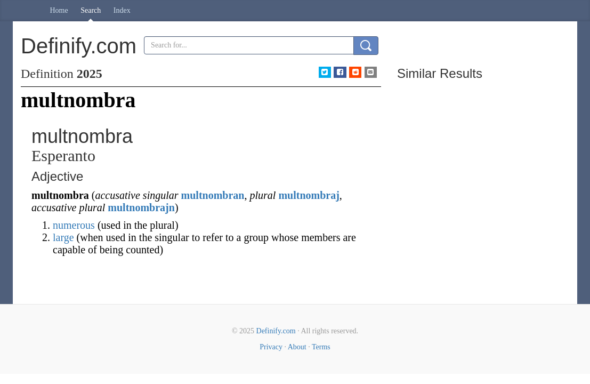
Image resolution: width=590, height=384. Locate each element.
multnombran (213, 195)
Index (122, 10)
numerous (74, 225)
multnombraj (308, 195)
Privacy (271, 347)
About (297, 347)
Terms (321, 347)
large (63, 237)
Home (59, 10)
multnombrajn (141, 207)
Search (90, 10)
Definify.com (276, 331)
